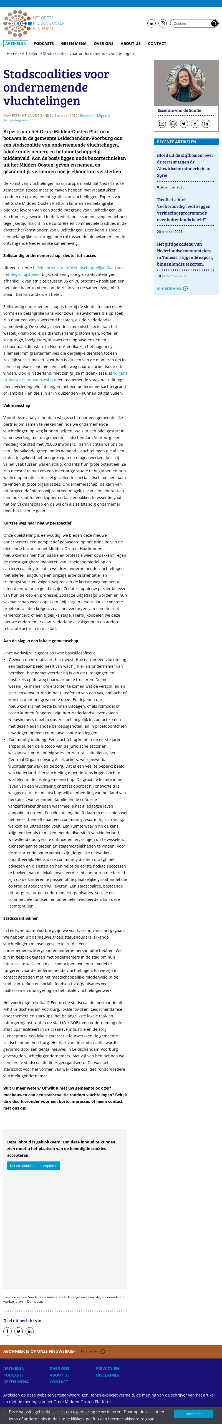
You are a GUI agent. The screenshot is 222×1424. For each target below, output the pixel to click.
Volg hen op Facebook (195, 124)
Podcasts (44, 43)
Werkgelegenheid (17, 120)
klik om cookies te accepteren (33, 1166)
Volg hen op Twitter (184, 124)
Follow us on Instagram (162, 23)
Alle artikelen (169, 288)
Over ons (103, 43)
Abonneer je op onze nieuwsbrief (54, 1351)
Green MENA (74, 43)
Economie (87, 115)
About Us (131, 43)
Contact (157, 43)
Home (33, 23)
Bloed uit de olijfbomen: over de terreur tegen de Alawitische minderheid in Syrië (185, 165)
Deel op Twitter (18, 1331)
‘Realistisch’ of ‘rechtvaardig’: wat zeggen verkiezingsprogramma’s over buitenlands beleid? (184, 209)
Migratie (103, 115)
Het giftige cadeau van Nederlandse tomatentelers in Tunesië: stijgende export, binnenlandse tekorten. (185, 254)
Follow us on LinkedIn (151, 23)
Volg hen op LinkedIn (206, 124)
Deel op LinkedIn (30, 1331)
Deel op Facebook (7, 1331)
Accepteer (194, 1414)
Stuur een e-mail (162, 124)
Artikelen (15, 43)
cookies (58, 1411)
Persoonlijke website (173, 124)
